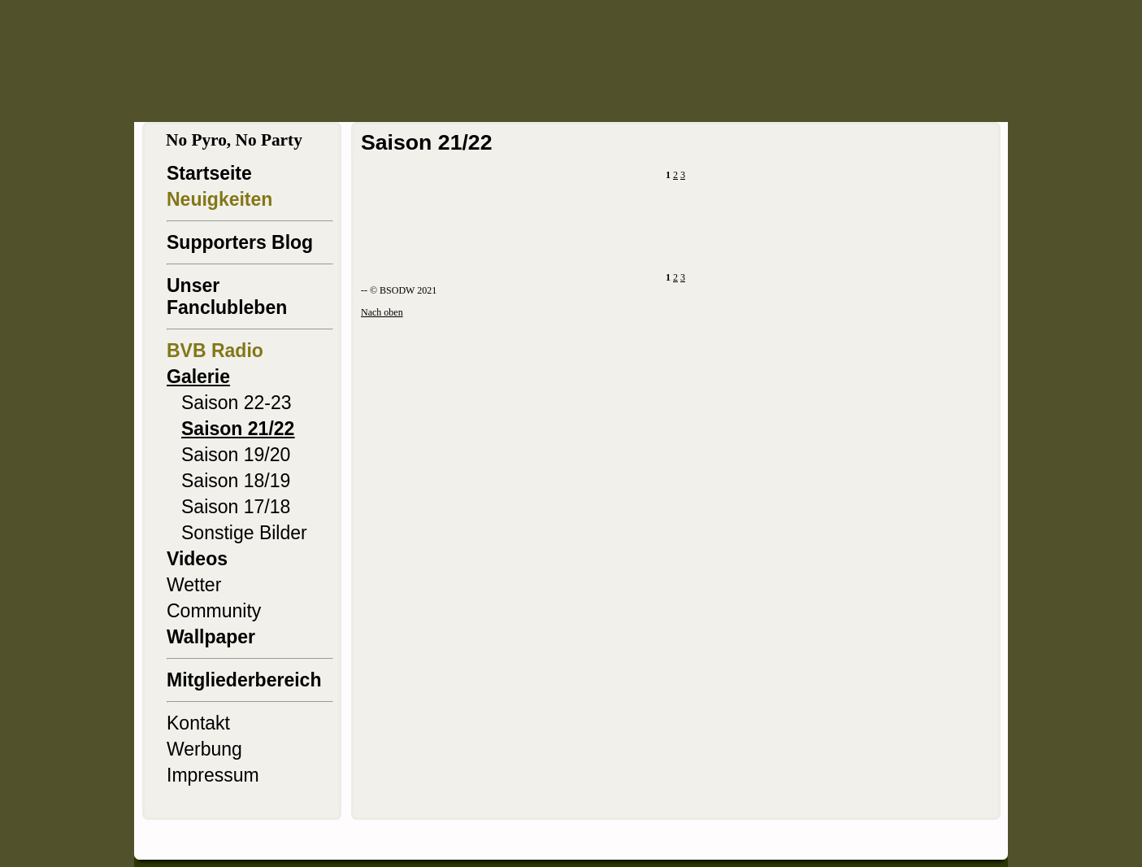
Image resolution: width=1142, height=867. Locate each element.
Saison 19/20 (235, 454)
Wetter (194, 584)
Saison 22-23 (236, 402)
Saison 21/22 (237, 428)
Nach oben (382, 312)
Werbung (204, 749)
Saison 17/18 (235, 506)
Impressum (213, 775)
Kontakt (198, 723)
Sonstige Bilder (244, 532)
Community (214, 610)
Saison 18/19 (235, 480)
